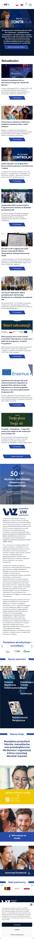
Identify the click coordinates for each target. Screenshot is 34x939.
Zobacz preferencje (17, 935)
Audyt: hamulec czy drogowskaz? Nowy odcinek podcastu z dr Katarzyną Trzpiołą (17, 166)
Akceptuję (17, 925)
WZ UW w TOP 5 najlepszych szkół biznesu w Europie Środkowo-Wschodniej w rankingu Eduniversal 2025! (15, 252)
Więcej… (14, 634)
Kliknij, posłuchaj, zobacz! (16, 47)
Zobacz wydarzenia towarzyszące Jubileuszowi (17, 493)
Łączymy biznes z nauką (17, 792)
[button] (31, 904)
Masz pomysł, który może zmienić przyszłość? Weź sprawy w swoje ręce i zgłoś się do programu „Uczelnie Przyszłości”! (16, 340)
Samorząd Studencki (17, 872)
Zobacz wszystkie (17, 456)
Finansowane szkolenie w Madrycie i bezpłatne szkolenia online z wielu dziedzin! (15, 124)
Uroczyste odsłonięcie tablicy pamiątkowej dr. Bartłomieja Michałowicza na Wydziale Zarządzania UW (16, 296)
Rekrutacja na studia (17, 837)
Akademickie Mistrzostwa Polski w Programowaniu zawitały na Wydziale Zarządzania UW (16, 207)
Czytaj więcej (17, 98)
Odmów (17, 930)
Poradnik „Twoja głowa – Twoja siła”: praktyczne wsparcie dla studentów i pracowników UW (16, 431)
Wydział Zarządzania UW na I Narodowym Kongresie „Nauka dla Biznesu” (15, 82)
